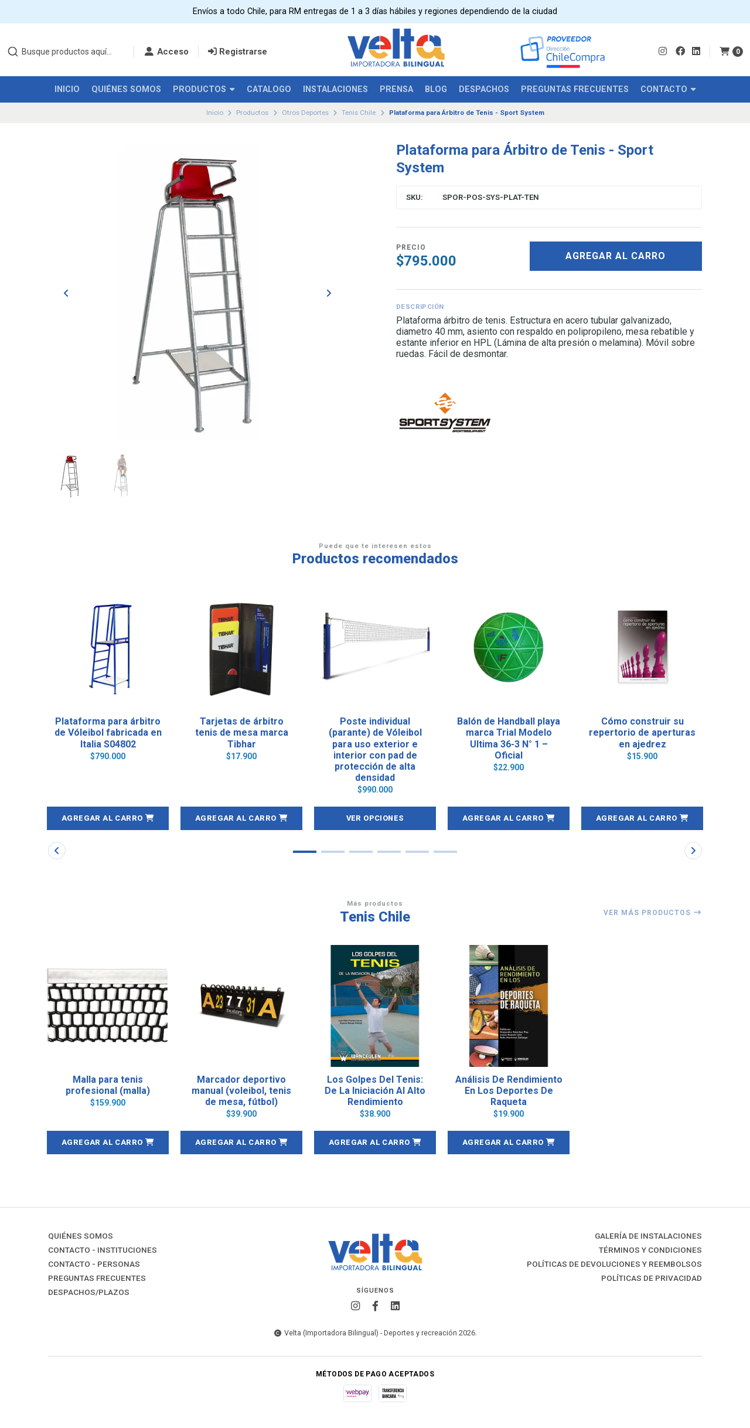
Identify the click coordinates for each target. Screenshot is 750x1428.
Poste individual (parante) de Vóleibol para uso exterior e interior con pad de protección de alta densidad (375, 749)
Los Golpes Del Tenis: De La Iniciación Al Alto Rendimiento (375, 1090)
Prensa (396, 89)
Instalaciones (335, 89)
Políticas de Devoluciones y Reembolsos (614, 1264)
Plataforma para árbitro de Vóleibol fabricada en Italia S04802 (108, 732)
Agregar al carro (615, 255)
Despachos (484, 89)
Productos (204, 89)
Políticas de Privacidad (651, 1278)
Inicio (67, 89)
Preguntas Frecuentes (575, 89)
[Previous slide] (66, 293)
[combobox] (65, 51)
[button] (108, 818)
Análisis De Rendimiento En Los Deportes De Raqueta (508, 1090)
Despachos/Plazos (88, 1292)
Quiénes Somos (126, 89)
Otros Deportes (305, 112)
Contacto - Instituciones (102, 1250)
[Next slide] (329, 293)
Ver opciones (375, 818)
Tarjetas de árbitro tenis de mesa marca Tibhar (241, 732)
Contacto (668, 89)
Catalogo (269, 89)
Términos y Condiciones (650, 1250)
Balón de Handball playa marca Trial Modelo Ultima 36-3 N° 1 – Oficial (508, 738)
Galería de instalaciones (648, 1236)
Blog (436, 89)
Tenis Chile (359, 112)
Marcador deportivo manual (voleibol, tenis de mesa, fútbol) (241, 1090)
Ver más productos (653, 912)
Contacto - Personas (94, 1264)
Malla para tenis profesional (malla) (108, 1085)
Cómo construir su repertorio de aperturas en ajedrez (642, 732)
